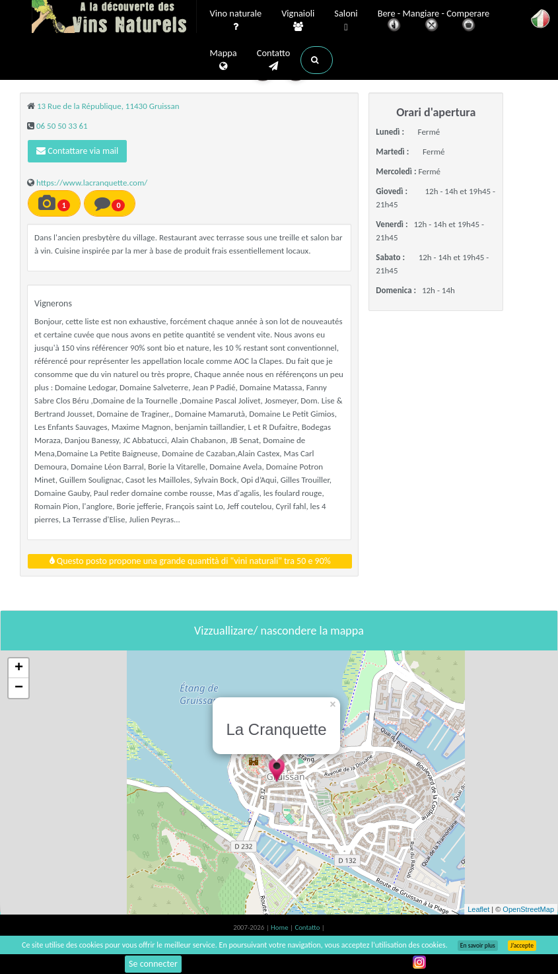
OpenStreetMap (528, 909)
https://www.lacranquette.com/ (91, 183)
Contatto (274, 60)
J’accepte (522, 946)
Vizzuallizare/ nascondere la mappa (279, 630)
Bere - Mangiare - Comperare (434, 21)
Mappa (223, 60)
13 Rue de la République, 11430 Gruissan (108, 106)
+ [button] (19, 668)
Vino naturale (236, 20)
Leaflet (478, 909)
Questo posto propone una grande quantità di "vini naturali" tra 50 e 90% (190, 561)
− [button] (19, 688)
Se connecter (153, 963)
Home (280, 927)
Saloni (345, 21)
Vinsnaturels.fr (114, 17)
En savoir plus (477, 946)
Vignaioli (297, 20)
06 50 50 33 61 (62, 126)
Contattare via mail (77, 151)
